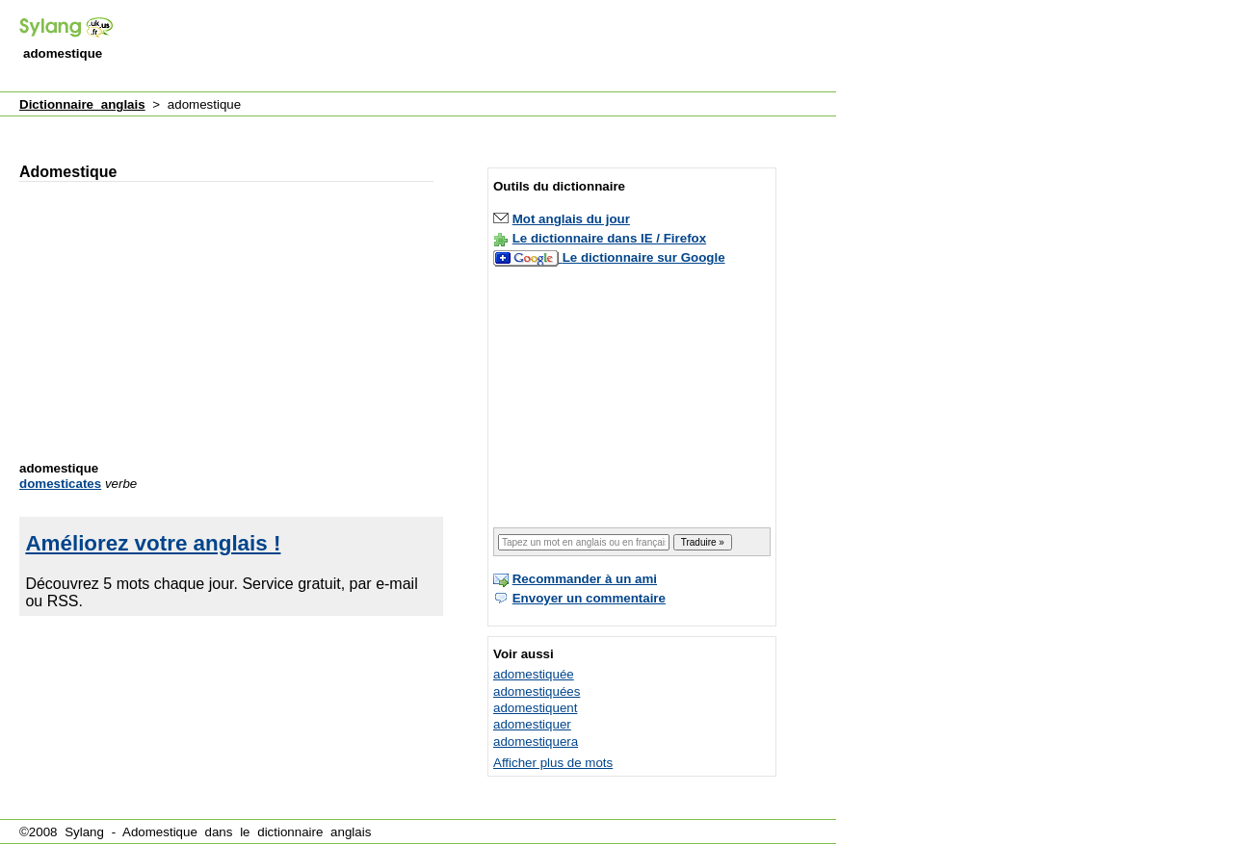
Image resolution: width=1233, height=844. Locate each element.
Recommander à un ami (584, 579)
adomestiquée (533, 674)
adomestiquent (535, 708)
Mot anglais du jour (571, 219)
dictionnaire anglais (314, 832)
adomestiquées (536, 691)
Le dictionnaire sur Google (644, 257)
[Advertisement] (485, 47)
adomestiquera (535, 741)
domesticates (60, 483)
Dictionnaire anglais (82, 104)
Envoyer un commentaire (589, 598)
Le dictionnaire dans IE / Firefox (609, 238)
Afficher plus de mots (553, 762)
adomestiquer (532, 724)
